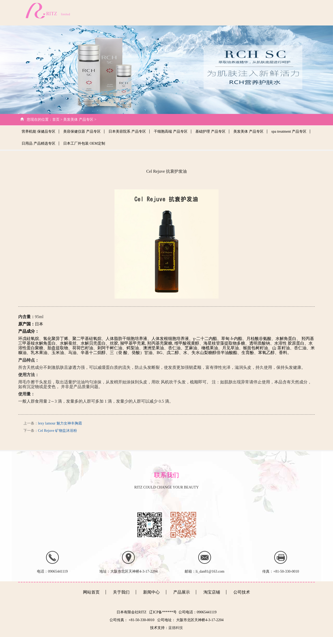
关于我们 (192, 12)
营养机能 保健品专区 (38, 131)
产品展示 (260, 12)
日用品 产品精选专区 (38, 143)
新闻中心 (238, 12)
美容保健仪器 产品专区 (82, 131)
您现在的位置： (39, 119)
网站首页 (169, 12)
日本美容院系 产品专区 (127, 131)
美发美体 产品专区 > (79, 119)
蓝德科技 (175, 628)
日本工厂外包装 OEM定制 (84, 143)
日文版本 (305, 12)
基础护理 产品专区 (210, 131)
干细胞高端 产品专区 (171, 131)
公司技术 (215, 12)
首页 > (57, 119)
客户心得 (283, 12)
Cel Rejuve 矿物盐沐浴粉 (57, 431)
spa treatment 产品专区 (288, 131)
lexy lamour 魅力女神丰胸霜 (60, 423)
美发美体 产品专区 (248, 131)
